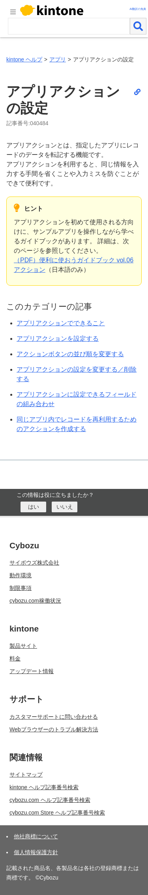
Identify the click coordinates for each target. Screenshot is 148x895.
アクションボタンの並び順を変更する (70, 354)
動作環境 (20, 575)
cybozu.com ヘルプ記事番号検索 (49, 800)
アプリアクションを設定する (58, 338)
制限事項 (20, 588)
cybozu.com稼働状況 (35, 600)
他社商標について (36, 836)
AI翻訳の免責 (137, 9)
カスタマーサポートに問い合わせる (53, 717)
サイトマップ (26, 774)
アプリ (57, 59)
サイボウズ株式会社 (34, 562)
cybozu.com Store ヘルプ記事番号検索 (57, 812)
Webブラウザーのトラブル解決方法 (53, 729)
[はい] (33, 507)
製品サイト (23, 646)
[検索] (138, 26)
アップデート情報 (31, 671)
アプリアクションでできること (61, 323)
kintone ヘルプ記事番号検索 (44, 787)
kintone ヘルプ (24, 59)
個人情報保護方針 (36, 852)
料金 (15, 658)
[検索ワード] (69, 26)
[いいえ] (64, 507)
